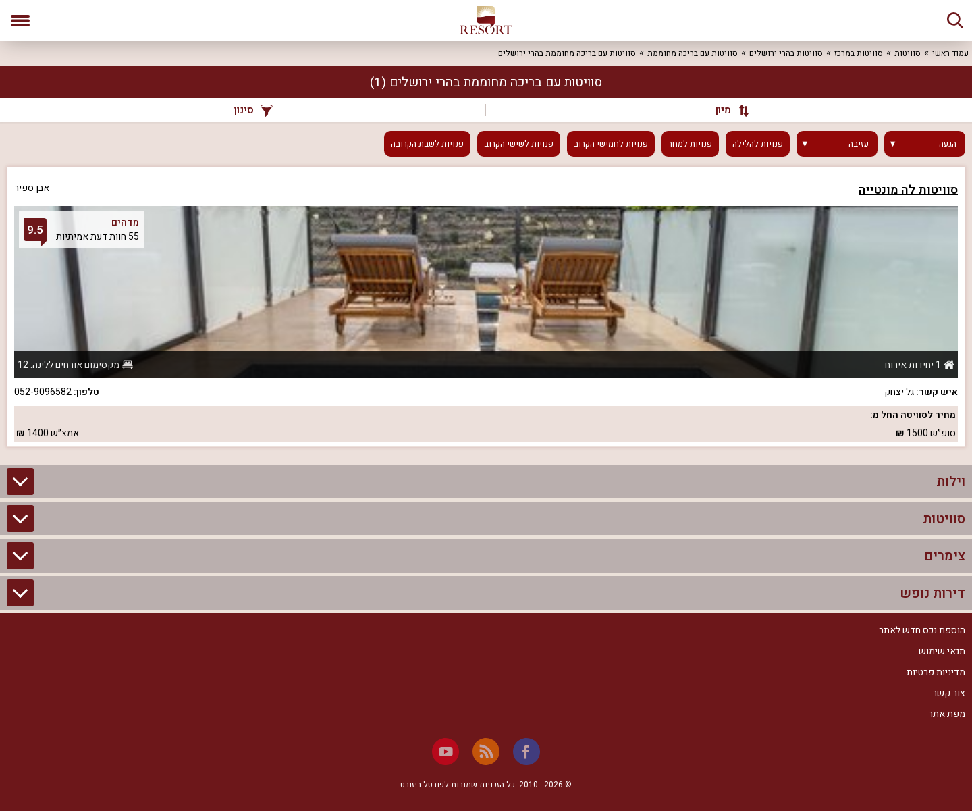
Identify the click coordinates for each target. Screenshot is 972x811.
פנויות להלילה (757, 144)
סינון (253, 110)
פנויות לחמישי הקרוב (611, 144)
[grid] (486, 307)
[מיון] (725, 110)
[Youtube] (445, 751)
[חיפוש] (955, 20)
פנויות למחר (690, 144)
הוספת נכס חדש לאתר (922, 630)
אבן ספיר (31, 188)
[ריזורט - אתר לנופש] (486, 20)
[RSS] (486, 751)
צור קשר (948, 693)
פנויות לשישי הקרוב (519, 144)
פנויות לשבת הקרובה (427, 144)
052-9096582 (43, 392)
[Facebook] (526, 751)
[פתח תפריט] (20, 20)
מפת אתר (946, 714)
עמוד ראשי (950, 53)
